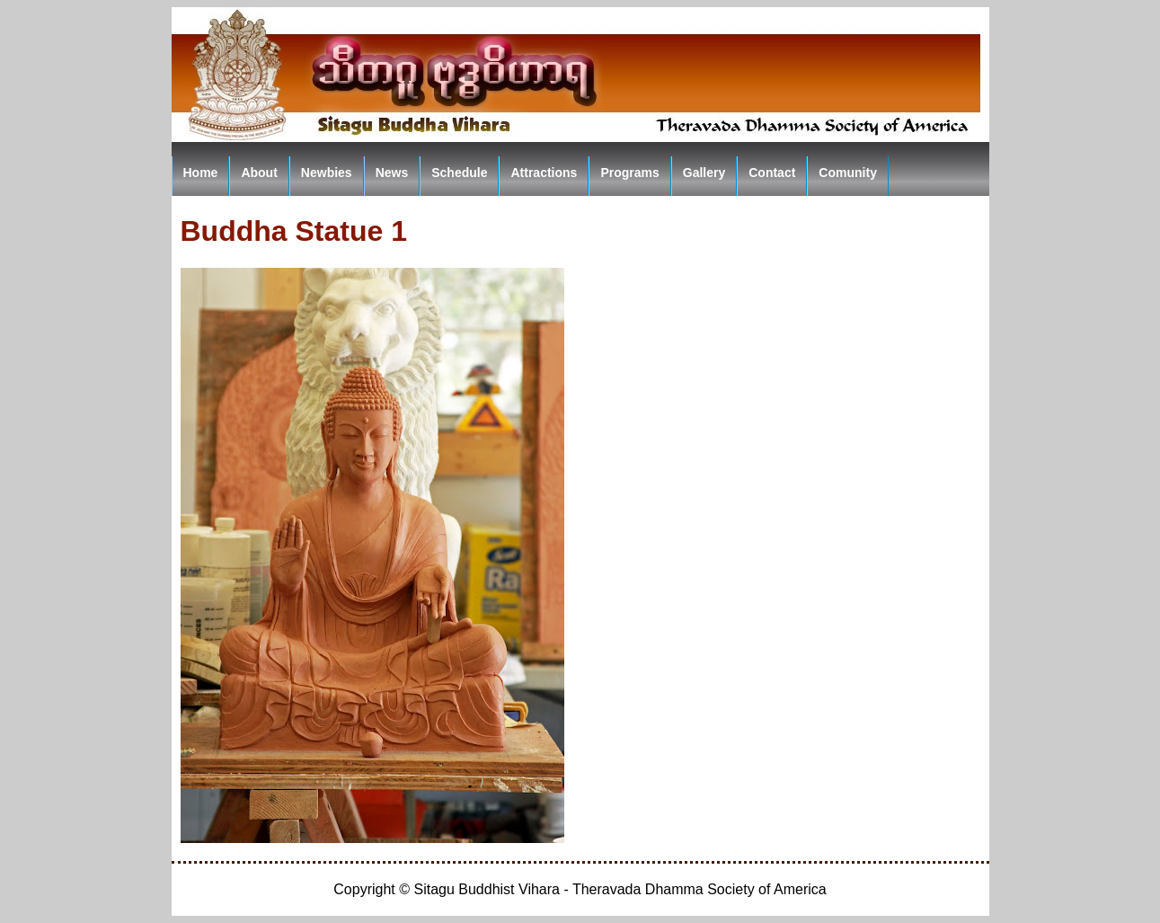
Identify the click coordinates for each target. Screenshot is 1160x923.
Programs (629, 172)
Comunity (848, 172)
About (259, 172)
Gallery (704, 172)
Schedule (459, 172)
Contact (771, 172)
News (392, 172)
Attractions (543, 172)
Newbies (326, 172)
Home (200, 172)
